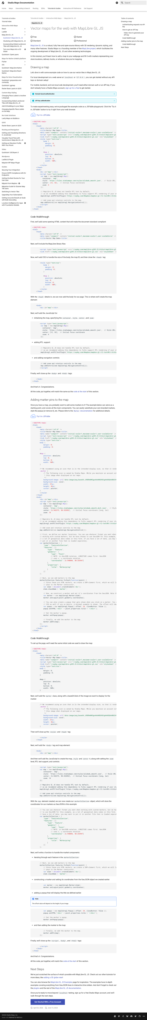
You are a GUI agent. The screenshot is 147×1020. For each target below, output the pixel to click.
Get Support (88, 8)
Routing (35, 8)
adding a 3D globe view (53, 977)
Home (4, 8)
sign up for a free (72, 88)
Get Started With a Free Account (47, 1002)
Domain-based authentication (44, 94)
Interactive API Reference (72, 8)
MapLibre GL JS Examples (61, 982)
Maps (11, 8)
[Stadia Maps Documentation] (3, 2)
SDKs (43, 8)
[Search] (133, 3)
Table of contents (127, 18)
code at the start (79, 391)
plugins (37, 988)
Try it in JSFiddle (40, 115)
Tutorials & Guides (54, 8)
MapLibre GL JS (37, 23)
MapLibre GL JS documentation (68, 988)
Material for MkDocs (15, 1017)
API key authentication (42, 100)
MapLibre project (89, 48)
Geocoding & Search (23, 8)
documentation (83, 411)
